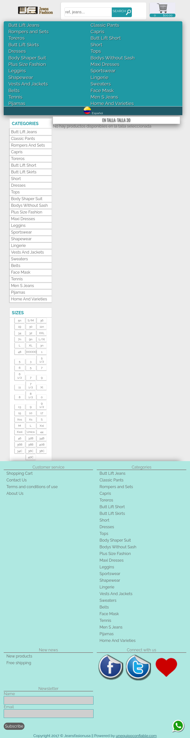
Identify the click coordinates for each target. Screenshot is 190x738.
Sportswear (103, 70)
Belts (14, 90)
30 (30, 326)
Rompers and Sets (28, 31)
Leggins (17, 70)
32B (30, 438)
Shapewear (20, 77)
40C (30, 457)
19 (19, 326)
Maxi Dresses (105, 64)
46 (19, 438)
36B (20, 444)
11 (19, 387)
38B (30, 444)
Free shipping (18, 662)
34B (41, 438)
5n (20, 320)
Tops (96, 51)
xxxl (20, 432)
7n (19, 339)
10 (30, 413)
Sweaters (101, 83)
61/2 (19, 375)
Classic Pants (105, 25)
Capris (97, 31)
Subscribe (14, 726)
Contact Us (16, 480)
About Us (15, 493)
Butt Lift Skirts (23, 44)
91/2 (42, 405)
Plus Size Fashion (27, 64)
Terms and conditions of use (32, 486)
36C (30, 451)
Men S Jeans (104, 97)
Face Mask (102, 90)
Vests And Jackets (28, 83)
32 (30, 333)
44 (41, 432)
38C (42, 451)
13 (19, 407)
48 (19, 352)
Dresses (17, 51)
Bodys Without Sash (113, 57)
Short (96, 44)
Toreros (16, 38)
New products (19, 656)
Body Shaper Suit (27, 57)
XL (31, 345)
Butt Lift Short (106, 38)
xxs (19, 419)
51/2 (42, 359)
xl (41, 387)
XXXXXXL (30, 352)
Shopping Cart (19, 473)
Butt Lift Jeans (24, 25)
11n (42, 326)
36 (42, 320)
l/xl (42, 339)
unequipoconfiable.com (136, 736)
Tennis (15, 97)
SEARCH (119, 11)
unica (31, 432)
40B (42, 444)
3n (41, 345)
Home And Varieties (112, 103)
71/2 (30, 385)
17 (41, 413)
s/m (31, 320)
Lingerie (99, 77)
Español (93, 113)
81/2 (30, 395)
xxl (42, 425)
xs (30, 419)
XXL (42, 333)
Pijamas (16, 103)
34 (19, 333)
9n (30, 339)
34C (19, 451)
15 (19, 413)
